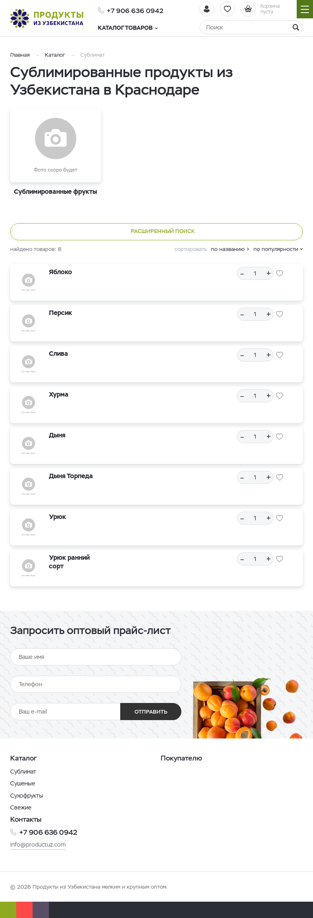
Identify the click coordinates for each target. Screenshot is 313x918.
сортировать (190, 249)
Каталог (55, 54)
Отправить (151, 711)
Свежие (20, 807)
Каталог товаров (128, 27)
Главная (20, 54)
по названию (228, 249)
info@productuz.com (38, 844)
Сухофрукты (26, 795)
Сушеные (22, 783)
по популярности (275, 249)
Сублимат (23, 771)
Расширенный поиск (157, 232)
